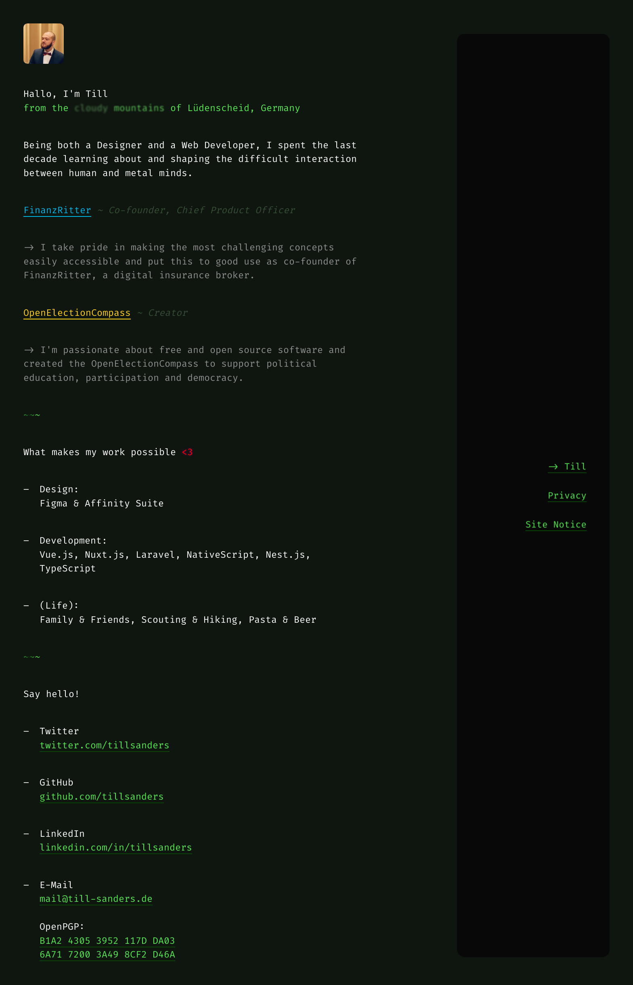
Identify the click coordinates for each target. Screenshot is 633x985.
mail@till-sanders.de (96, 899)
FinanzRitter (57, 210)
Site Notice (556, 524)
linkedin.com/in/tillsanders (116, 847)
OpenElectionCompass (77, 313)
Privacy (567, 495)
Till (576, 466)
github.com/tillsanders (102, 796)
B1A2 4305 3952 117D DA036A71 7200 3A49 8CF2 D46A (107, 948)
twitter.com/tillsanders (105, 745)
